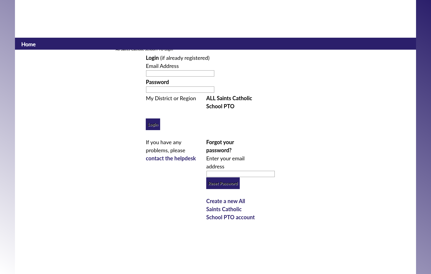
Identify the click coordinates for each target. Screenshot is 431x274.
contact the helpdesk (171, 158)
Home (28, 43)
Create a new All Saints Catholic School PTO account (230, 209)
